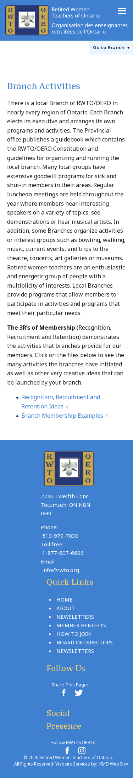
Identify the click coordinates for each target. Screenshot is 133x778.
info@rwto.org (60, 569)
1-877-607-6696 (63, 552)
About (65, 608)
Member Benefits (81, 625)
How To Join (73, 633)
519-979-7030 (60, 535)
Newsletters (75, 616)
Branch (108, 47)
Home (64, 599)
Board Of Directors (84, 642)
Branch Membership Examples (62, 415)
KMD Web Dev (113, 764)
